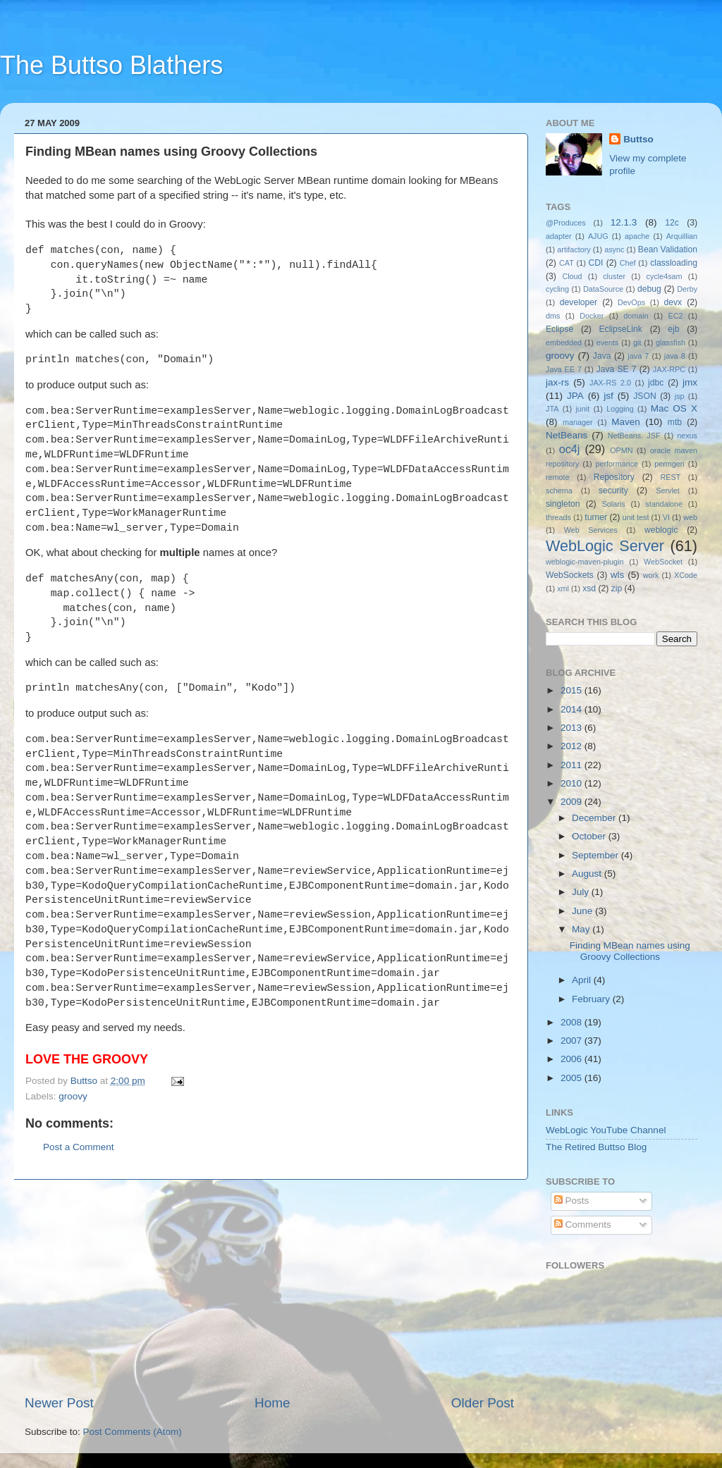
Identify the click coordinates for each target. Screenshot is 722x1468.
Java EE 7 (564, 369)
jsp (680, 396)
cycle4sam (665, 276)
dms (553, 316)
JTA (552, 409)
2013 (573, 727)
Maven (625, 422)
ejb (673, 329)
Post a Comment (78, 1147)
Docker (592, 316)
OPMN (621, 450)
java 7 (638, 356)
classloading (673, 263)
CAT (566, 263)
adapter (559, 236)
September (596, 855)
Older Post (482, 1402)
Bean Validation (667, 249)
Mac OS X (674, 408)
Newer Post (59, 1402)
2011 (573, 765)
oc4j (569, 449)
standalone (664, 504)
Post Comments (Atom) (132, 1431)
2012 (573, 746)
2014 (573, 709)
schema (559, 490)
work (651, 575)
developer (578, 302)
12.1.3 (624, 222)
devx (673, 302)
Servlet (668, 490)
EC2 (675, 316)
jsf (608, 395)
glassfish (670, 342)
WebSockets (570, 575)
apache (637, 236)
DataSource (603, 289)
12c (672, 223)
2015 (573, 690)
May (582, 929)
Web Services (591, 530)
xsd (589, 588)
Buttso (638, 139)
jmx (690, 382)
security (613, 490)
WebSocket (663, 561)
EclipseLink (620, 329)
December (595, 818)
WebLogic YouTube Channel (606, 1130)
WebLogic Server (605, 546)
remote (558, 477)
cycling (557, 289)
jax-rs (557, 382)
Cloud (572, 276)
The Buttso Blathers (111, 65)
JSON (644, 396)
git (637, 342)
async (614, 249)
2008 (573, 1022)
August (588, 873)
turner (596, 517)
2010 (573, 783)
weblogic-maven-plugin (584, 561)
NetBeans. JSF (634, 435)
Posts (571, 1200)
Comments (582, 1224)
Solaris (613, 504)
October (590, 836)
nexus (687, 435)
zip (617, 588)
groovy (73, 1096)
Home (272, 1402)
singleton (563, 504)
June (583, 911)
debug (649, 289)
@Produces (566, 222)
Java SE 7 (616, 369)
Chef (628, 263)
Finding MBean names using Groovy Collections (630, 951)
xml (563, 588)
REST (671, 477)
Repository (614, 477)
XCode (685, 575)
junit (582, 409)
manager (578, 422)
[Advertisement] (269, 1287)
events (607, 342)
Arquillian (681, 236)
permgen (669, 463)
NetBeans (566, 435)
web (690, 517)
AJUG (598, 236)
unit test (636, 517)
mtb (675, 422)
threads (558, 517)
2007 (573, 1040)
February (592, 999)
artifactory (573, 249)
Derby (687, 289)
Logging (619, 409)
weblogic (661, 530)
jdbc (655, 383)
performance (617, 463)
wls (618, 574)
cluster (614, 276)
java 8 (674, 356)
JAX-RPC (669, 369)
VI (666, 517)
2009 (573, 801)
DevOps (631, 302)
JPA (575, 395)
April (583, 980)
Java (602, 356)
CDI (596, 263)
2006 (573, 1059)
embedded (564, 342)
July (582, 892)
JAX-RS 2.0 (610, 382)
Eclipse (559, 329)
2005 (573, 1078)
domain (635, 316)
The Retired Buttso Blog (596, 1147)
